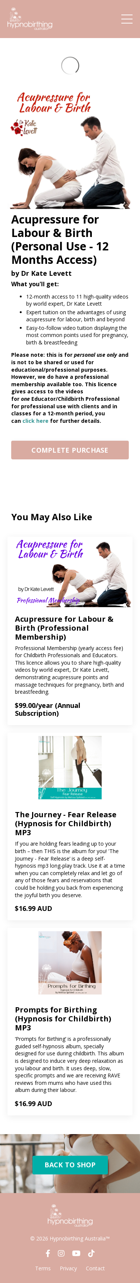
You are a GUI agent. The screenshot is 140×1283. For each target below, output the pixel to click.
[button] (70, 448)
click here (35, 420)
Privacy (68, 1268)
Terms (43, 1268)
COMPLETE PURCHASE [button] (69, 450)
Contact (95, 1268)
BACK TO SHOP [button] (70, 1164)
